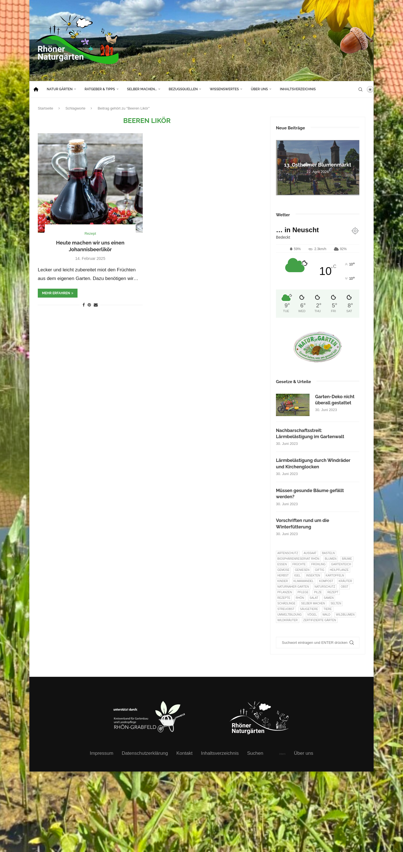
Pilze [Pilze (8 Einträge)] (318, 592)
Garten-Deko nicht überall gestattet (335, 399)
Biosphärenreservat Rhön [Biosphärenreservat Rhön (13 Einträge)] (298, 558)
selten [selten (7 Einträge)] (336, 603)
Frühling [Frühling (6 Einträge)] (318, 564)
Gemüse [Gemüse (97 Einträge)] (283, 569)
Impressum (101, 753)
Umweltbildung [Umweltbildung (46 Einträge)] (289, 614)
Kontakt (184, 753)
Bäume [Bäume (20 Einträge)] (347, 558)
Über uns (259, 89)
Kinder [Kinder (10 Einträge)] (282, 581)
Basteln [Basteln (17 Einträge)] (328, 553)
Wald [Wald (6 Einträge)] (326, 614)
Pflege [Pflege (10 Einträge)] (302, 592)
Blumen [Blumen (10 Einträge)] (331, 558)
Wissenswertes (224, 89)
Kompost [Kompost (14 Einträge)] (326, 581)
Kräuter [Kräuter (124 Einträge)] (345, 581)
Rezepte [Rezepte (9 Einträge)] (283, 597)
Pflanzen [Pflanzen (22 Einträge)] (284, 592)
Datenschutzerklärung (145, 753)
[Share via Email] (96, 305)
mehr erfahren (57, 293)
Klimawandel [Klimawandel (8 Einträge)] (304, 581)
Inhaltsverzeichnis (298, 89)
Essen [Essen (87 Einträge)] (282, 564)
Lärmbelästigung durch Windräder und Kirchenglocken (313, 463)
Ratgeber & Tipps (100, 89)
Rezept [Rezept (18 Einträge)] (332, 592)
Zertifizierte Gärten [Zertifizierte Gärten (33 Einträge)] (319, 620)
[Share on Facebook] (84, 305)
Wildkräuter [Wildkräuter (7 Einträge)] (287, 620)
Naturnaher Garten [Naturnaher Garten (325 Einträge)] (293, 586)
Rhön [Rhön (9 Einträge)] (300, 597)
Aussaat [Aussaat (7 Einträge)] (310, 553)
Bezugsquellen (183, 89)
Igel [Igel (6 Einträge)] (297, 575)
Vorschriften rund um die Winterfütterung (302, 523)
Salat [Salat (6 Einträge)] (314, 597)
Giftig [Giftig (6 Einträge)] (319, 569)
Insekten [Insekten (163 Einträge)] (313, 575)
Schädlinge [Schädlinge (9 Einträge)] (286, 603)
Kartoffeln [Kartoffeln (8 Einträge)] (335, 575)
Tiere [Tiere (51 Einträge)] (328, 609)
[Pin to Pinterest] (89, 305)
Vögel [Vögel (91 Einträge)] (312, 614)
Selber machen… (142, 89)
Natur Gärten (59, 89)
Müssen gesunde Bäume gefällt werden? (310, 493)
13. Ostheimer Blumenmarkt (317, 165)
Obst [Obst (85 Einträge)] (344, 586)
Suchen (255, 753)
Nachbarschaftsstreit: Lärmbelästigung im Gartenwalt (310, 433)
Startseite (45, 108)
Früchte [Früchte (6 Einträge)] (299, 564)
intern (282, 754)
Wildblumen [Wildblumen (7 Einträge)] (345, 614)
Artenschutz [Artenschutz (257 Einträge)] (287, 553)
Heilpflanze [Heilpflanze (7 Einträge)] (339, 569)
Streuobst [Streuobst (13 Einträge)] (285, 609)
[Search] (360, 89)
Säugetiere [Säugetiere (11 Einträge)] (309, 609)
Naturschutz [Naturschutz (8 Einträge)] (325, 586)
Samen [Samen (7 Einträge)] (329, 597)
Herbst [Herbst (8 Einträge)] (283, 575)
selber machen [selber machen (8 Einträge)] (313, 603)
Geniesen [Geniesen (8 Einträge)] (302, 569)
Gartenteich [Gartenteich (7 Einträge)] (341, 564)
